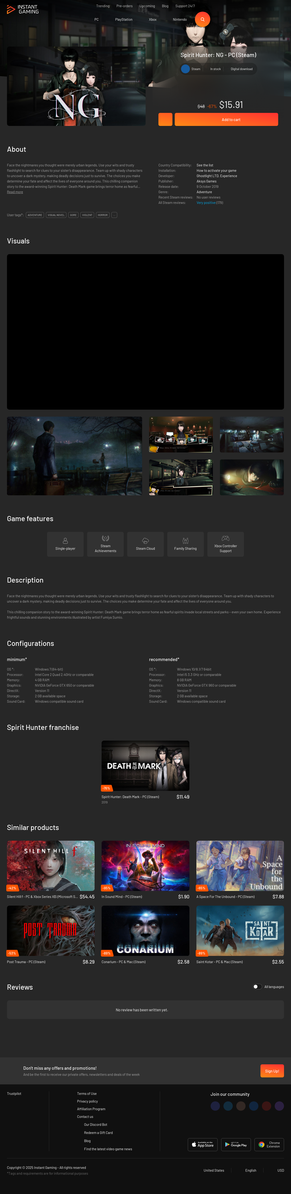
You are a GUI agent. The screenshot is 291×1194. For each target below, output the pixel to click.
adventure (35, 214)
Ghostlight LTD (208, 176)
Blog (165, 6)
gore (73, 214)
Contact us (85, 1116)
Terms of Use (87, 1093)
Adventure (204, 192)
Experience (228, 176)
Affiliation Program (91, 1109)
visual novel (56, 214)
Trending (103, 6)
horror (103, 214)
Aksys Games (206, 181)
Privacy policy (87, 1101)
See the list (205, 165)
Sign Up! (272, 1071)
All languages (268, 986)
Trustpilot (14, 1093)
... (114, 214)
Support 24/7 (185, 6)
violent (87, 214)
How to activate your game (216, 170)
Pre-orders (124, 6)
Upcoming (147, 6)
